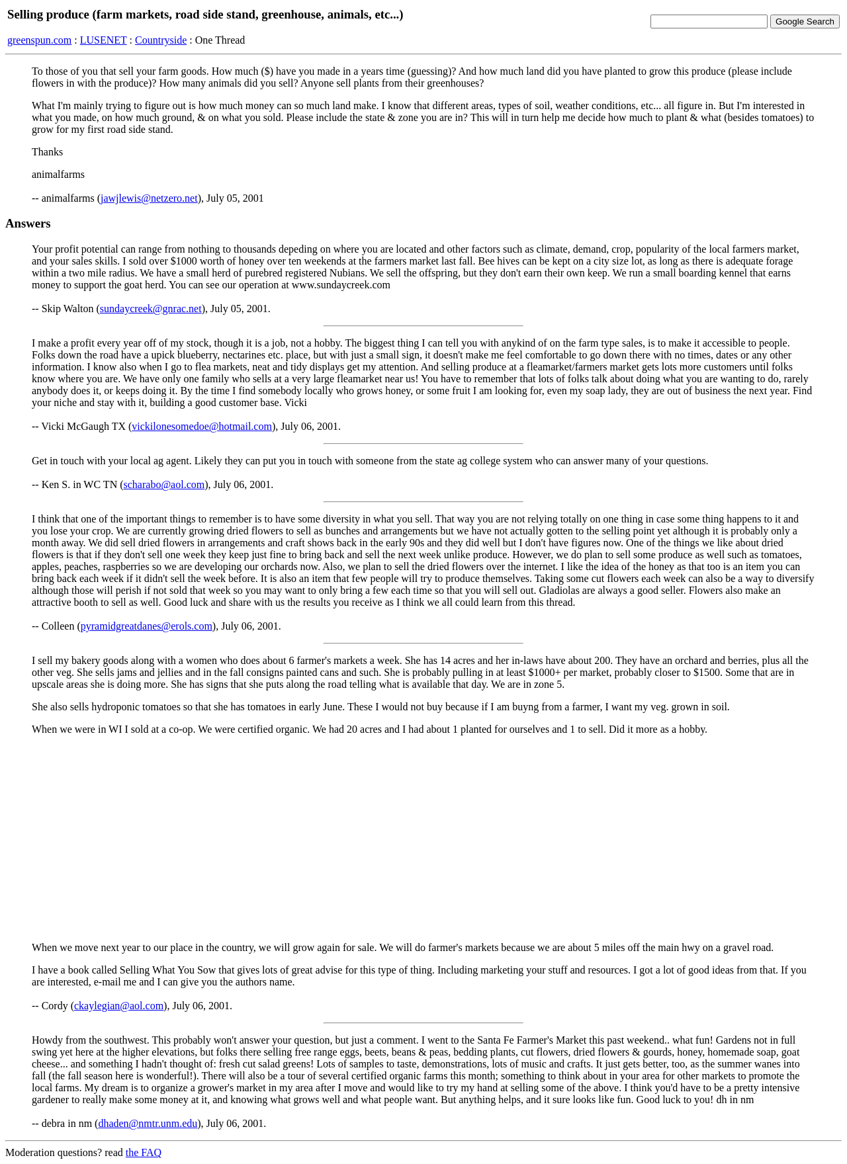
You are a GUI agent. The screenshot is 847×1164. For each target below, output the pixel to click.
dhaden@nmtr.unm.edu (147, 1123)
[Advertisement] (423, 838)
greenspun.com (39, 40)
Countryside (161, 40)
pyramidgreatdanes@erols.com (146, 626)
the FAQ (143, 1152)
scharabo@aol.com (164, 484)
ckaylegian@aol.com (118, 1005)
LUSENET (103, 40)
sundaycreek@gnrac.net (151, 308)
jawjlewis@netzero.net (149, 198)
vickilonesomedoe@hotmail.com (202, 426)
